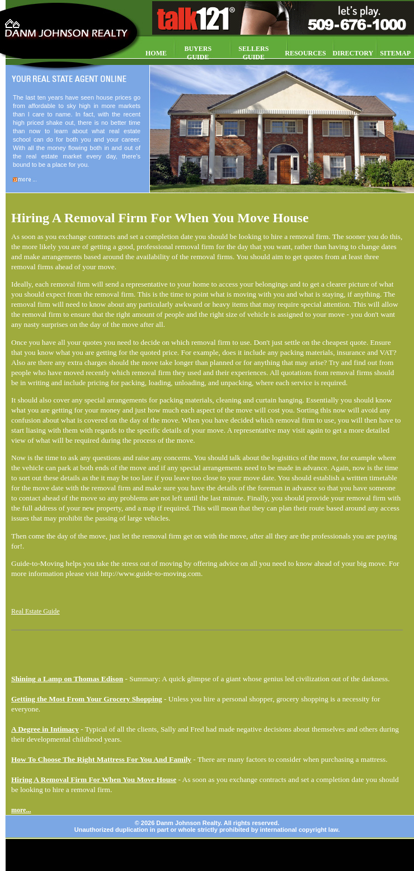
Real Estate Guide (35, 611)
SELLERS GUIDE (253, 53)
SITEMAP (395, 53)
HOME (156, 53)
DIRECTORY (353, 53)
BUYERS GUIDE (197, 53)
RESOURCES (305, 53)
